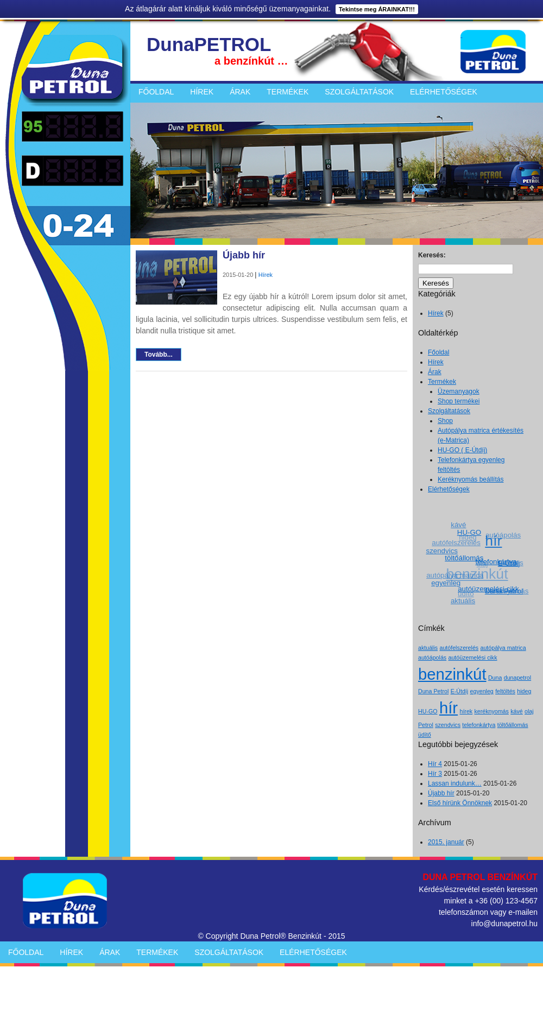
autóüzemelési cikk (489, 588)
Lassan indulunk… (455, 783)
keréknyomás (492, 711)
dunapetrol (517, 677)
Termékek (287, 91)
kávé (458, 525)
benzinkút (452, 674)
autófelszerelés (455, 543)
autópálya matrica (454, 576)
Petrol (425, 725)
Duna (495, 677)
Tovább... (158, 354)
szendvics (442, 550)
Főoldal (156, 91)
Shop (445, 421)
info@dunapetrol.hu (504, 923)
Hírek (201, 91)
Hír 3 (435, 773)
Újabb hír (244, 255)
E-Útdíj (460, 691)
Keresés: (432, 255)
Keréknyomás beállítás (470, 479)
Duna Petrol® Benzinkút (280, 936)
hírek (465, 711)
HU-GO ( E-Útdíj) (462, 450)
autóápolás (502, 535)
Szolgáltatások (359, 91)
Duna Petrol (433, 691)
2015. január (446, 842)
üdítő (465, 594)
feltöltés (505, 691)
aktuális (463, 601)
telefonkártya (496, 561)
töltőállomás (465, 557)
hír (493, 540)
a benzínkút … (251, 61)
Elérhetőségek (443, 91)
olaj (529, 711)
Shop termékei (458, 401)
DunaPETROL (209, 44)
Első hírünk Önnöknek (460, 803)
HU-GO (470, 532)
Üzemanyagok (458, 391)
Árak (240, 91)
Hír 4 (435, 764)
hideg (524, 691)
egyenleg (446, 583)
